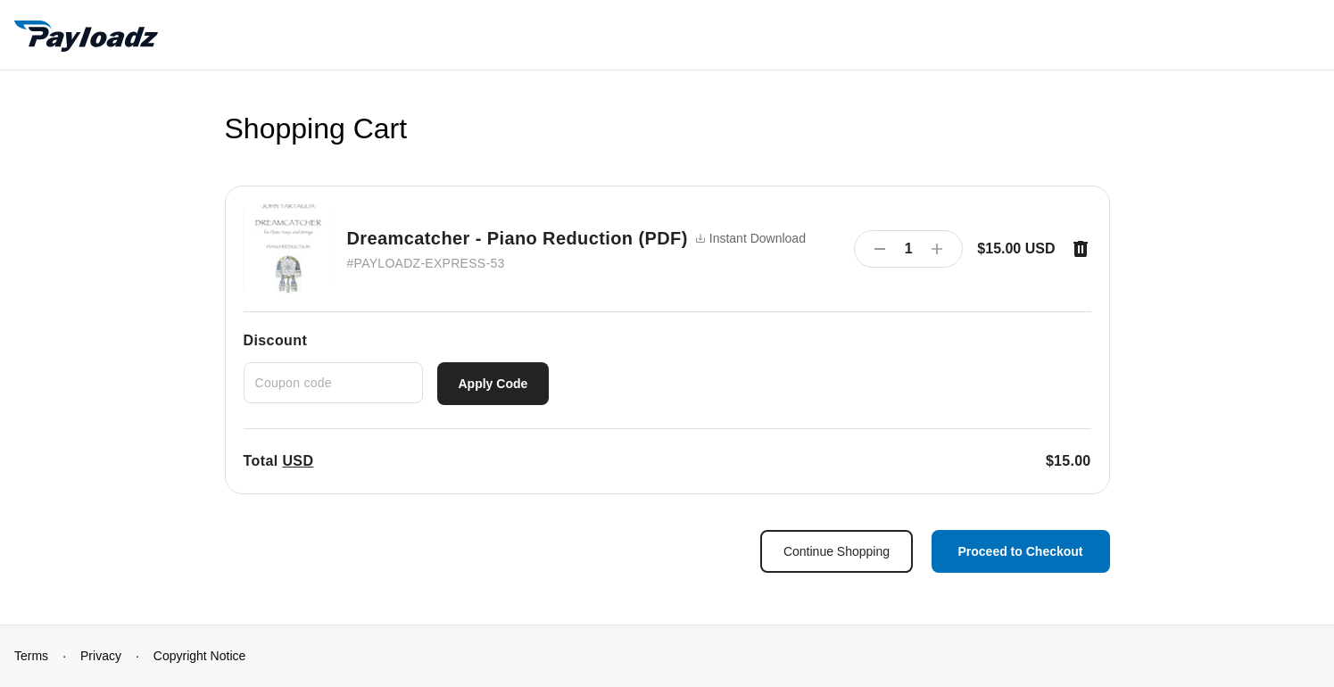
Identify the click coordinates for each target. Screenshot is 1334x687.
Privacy (100, 656)
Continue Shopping (836, 551)
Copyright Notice (199, 656)
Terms (31, 656)
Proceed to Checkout (1019, 551)
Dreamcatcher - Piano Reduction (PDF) (517, 238)
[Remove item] (1080, 249)
